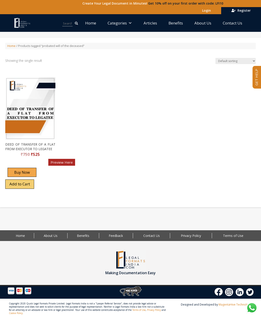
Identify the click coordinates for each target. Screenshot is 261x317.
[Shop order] (235, 61)
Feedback (116, 235)
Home (90, 23)
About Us (202, 23)
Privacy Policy (191, 235)
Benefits (176, 23)
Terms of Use (233, 235)
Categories (120, 23)
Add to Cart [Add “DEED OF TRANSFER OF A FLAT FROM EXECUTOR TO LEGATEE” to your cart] (19, 184)
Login (205, 10)
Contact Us (232, 23)
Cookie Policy (16, 313)
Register (241, 10)
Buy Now (22, 172)
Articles (150, 23)
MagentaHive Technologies (236, 304)
